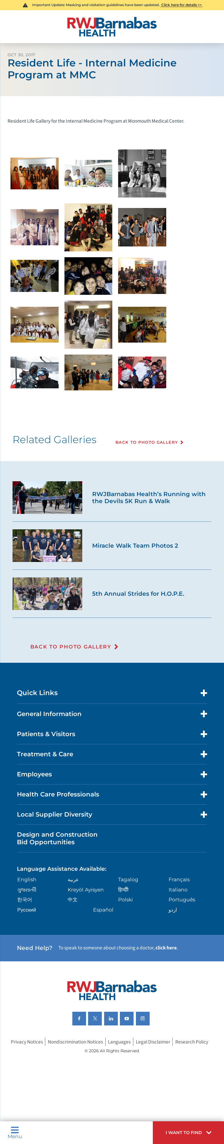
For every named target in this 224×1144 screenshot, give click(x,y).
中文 (73, 899)
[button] (188, 1132)
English (26, 879)
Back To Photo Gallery (147, 442)
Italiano (178, 889)
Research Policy (191, 1042)
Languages (119, 1042)
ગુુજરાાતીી (26, 889)
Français (179, 879)
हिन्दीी (123, 889)
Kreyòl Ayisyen (86, 889)
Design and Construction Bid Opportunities (57, 838)
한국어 (24, 899)
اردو (173, 910)
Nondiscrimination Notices (75, 1042)
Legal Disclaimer (153, 1042)
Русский (26, 910)
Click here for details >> (181, 5)
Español (103, 910)
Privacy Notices (27, 1042)
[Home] (112, 26)
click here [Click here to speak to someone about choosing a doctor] (166, 947)
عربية (73, 879)
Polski (125, 899)
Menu (15, 1132)
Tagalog (128, 879)
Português (182, 899)
